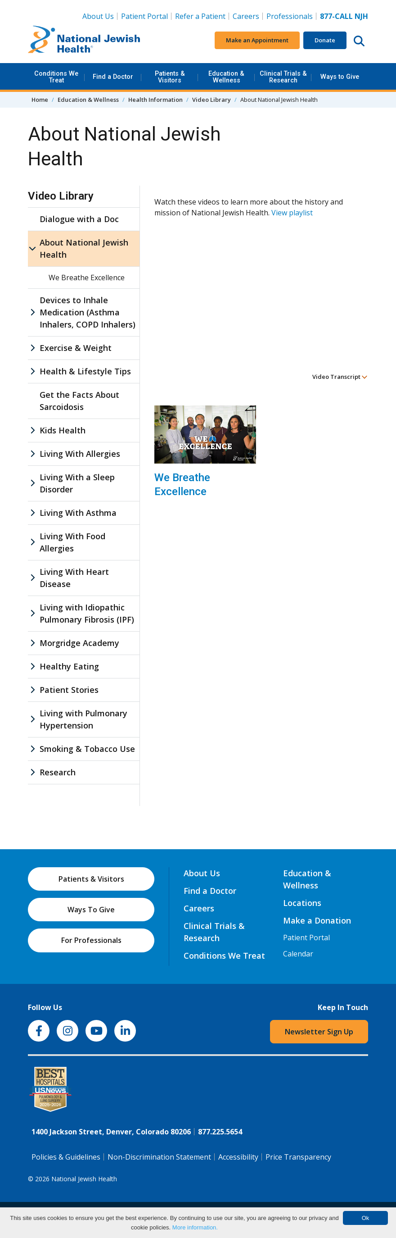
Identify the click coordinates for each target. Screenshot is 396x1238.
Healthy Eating (69, 666)
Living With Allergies (80, 453)
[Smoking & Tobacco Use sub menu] (32, 749)
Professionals (289, 16)
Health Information (155, 100)
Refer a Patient (200, 16)
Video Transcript (340, 377)
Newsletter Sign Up (319, 1032)
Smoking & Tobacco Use (87, 748)
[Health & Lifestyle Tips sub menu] (32, 371)
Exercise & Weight (76, 347)
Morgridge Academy (79, 642)
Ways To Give (91, 910)
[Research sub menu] (32, 772)
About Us (98, 16)
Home (40, 100)
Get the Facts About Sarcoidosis (79, 400)
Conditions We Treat (56, 77)
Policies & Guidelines (66, 1157)
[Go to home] (84, 40)
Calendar (298, 954)
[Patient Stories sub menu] (32, 690)
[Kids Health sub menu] (32, 430)
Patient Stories (69, 689)
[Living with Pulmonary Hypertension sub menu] (32, 719)
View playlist (292, 213)
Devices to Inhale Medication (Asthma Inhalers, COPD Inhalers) (87, 312)
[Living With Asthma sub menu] (32, 513)
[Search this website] (359, 41)
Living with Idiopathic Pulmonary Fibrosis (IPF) (87, 613)
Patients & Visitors (170, 77)
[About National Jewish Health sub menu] (32, 248)
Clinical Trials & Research (283, 77)
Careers (246, 16)
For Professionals (91, 940)
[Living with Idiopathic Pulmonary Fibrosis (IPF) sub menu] (32, 613)
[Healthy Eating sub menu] (32, 666)
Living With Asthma (78, 512)
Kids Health (63, 430)
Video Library (211, 100)
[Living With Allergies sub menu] (32, 454)
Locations (302, 902)
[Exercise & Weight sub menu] (32, 348)
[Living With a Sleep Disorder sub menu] (32, 483)
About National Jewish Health (84, 248)
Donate (325, 40)
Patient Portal (144, 16)
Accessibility (238, 1157)
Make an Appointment (257, 40)
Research (58, 772)
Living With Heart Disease (74, 577)
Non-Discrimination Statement (159, 1157)
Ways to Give (339, 77)
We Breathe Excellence (182, 484)
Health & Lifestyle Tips (85, 371)
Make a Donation (317, 920)
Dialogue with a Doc (79, 219)
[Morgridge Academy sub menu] (32, 643)
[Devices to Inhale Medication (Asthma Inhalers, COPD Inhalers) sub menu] (32, 312)
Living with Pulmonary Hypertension (83, 719)
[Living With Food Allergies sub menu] (32, 542)
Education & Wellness (226, 77)
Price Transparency (298, 1157)
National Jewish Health (84, 1178)
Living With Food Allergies (72, 542)
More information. (195, 1227)
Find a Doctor (113, 77)
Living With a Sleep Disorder (77, 483)
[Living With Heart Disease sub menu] (32, 578)
